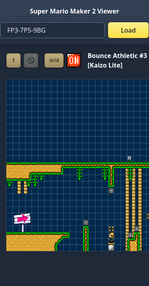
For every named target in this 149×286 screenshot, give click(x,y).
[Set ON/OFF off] (74, 60)
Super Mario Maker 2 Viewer (74, 11)
